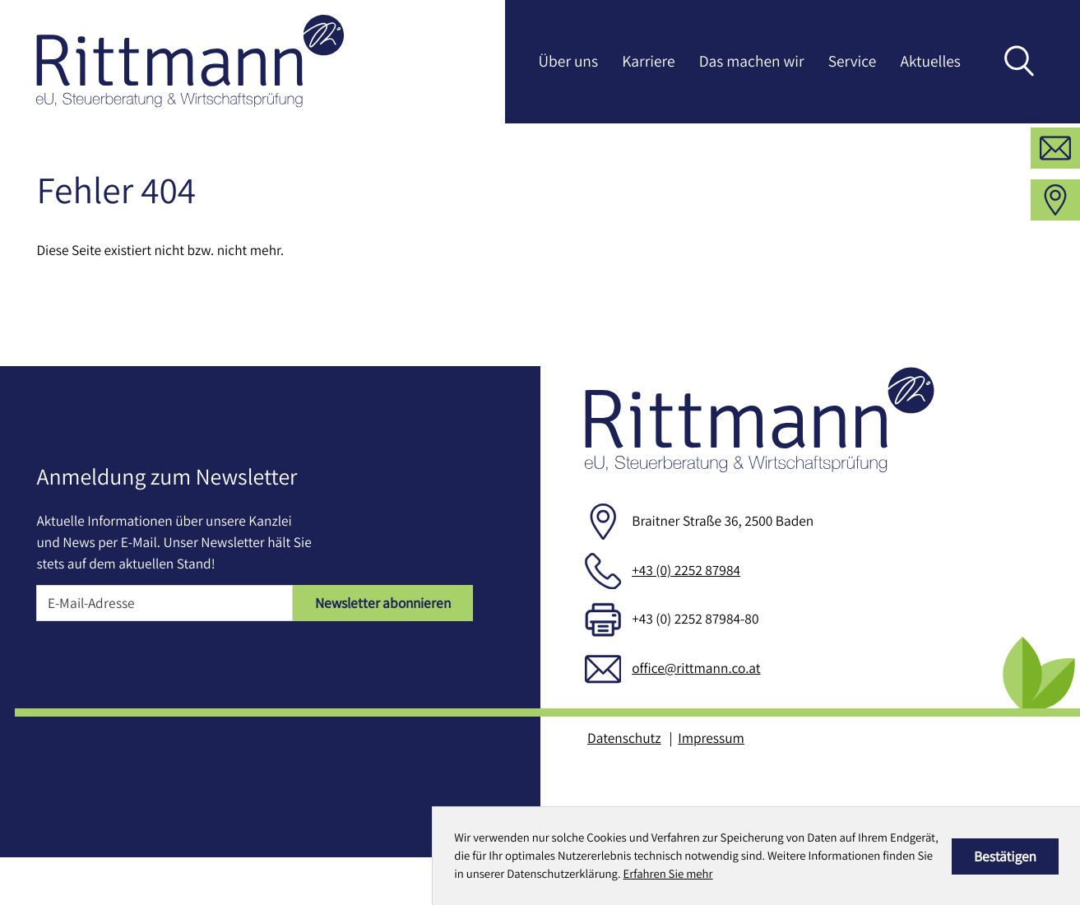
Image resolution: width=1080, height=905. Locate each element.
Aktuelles (930, 61)
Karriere (648, 61)
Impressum (711, 785)
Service (852, 61)
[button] (1055, 144)
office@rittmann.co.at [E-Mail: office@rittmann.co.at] (696, 715)
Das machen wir (751, 61)
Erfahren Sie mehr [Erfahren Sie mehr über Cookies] (668, 874)
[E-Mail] (164, 651)
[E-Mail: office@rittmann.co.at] (1055, 195)
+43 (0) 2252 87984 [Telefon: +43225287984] (686, 616)
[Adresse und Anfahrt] (1055, 247)
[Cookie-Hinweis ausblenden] (1005, 856)
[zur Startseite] (190, 62)
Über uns (568, 61)
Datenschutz (624, 785)
